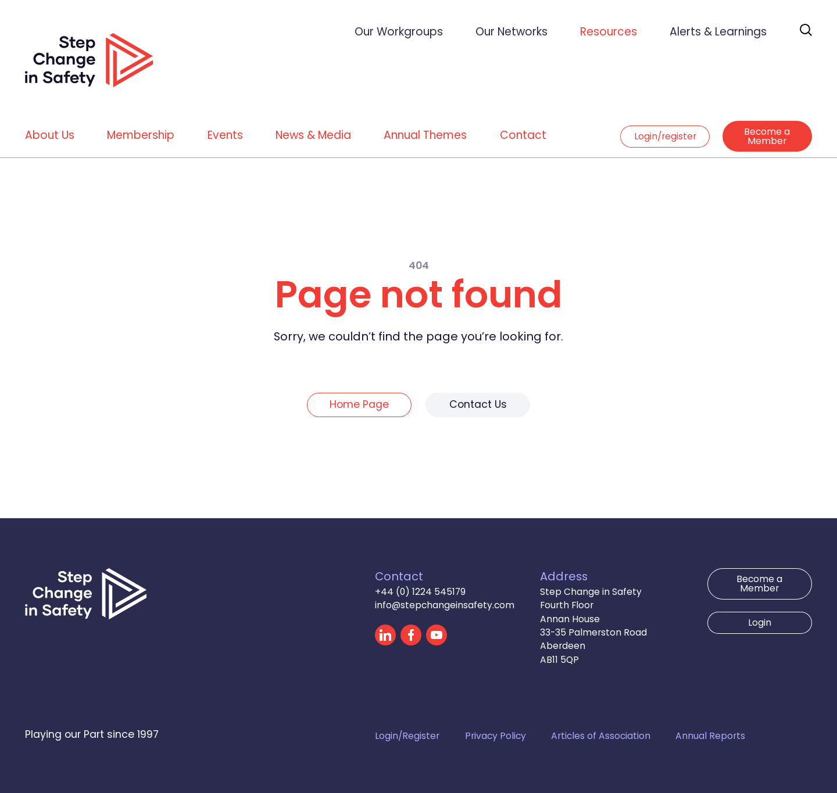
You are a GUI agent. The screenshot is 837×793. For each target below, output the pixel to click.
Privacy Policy (495, 736)
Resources (608, 32)
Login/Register (407, 736)
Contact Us (478, 404)
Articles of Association (600, 736)
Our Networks (511, 32)
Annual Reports (710, 736)
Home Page (359, 404)
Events (225, 135)
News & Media (313, 135)
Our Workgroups (399, 32)
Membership (140, 135)
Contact (523, 135)
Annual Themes (425, 135)
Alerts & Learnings (718, 32)
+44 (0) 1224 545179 (420, 592)
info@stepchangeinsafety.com (444, 605)
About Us (49, 135)
